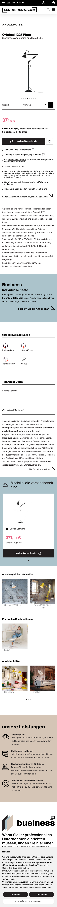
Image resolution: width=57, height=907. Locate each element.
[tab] (21, 98)
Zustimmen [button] (41, 894)
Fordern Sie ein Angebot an (33, 309)
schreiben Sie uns (12, 177)
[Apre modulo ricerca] (48, 10)
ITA (3, 3)
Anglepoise (48, 171)
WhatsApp (44, 182)
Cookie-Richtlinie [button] (9, 868)
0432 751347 (19, 2)
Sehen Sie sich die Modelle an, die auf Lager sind (25, 197)
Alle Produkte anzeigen (39, 469)
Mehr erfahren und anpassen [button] (28, 901)
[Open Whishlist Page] (48, 2)
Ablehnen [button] (15, 894)
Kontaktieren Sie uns (37, 189)
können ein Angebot (17, 159)
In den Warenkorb (23, 141)
